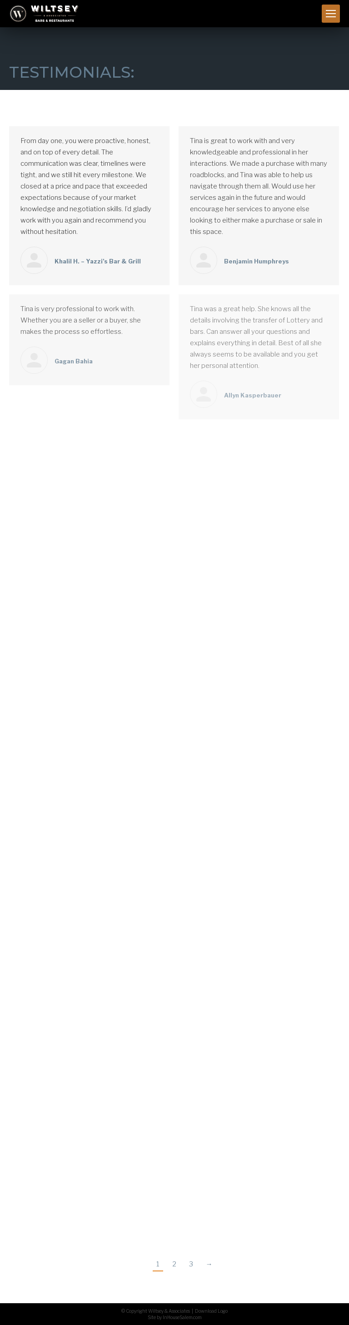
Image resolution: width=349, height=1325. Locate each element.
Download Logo (211, 1311)
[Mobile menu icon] (331, 14)
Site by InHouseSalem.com (175, 1317)
